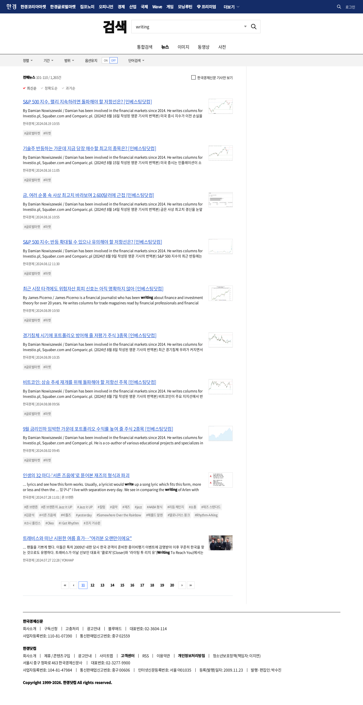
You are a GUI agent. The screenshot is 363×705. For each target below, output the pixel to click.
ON (105, 60)
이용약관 (163, 655)
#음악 (113, 507)
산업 (132, 6)
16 (132, 585)
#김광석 (29, 515)
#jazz (138, 507)
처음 (65, 585)
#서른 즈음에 (47, 515)
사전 (222, 47)
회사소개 (29, 628)
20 (172, 585)
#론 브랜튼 (31, 507)
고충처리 (72, 628)
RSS (145, 655)
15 (122, 585)
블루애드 (115, 628)
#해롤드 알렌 (154, 515)
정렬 (26, 60)
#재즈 (126, 507)
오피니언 (106, 6)
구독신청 (51, 628)
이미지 (183, 47)
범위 (67, 60)
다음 (182, 585)
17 (142, 585)
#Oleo (49, 523)
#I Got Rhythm (69, 523)
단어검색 (134, 60)
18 (152, 585)
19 (162, 585)
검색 (115, 26)
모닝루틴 (185, 6)
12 (92, 585)
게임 (170, 6)
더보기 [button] (229, 6)
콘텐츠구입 (61, 655)
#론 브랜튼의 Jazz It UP (56, 507)
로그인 (350, 6)
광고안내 (93, 628)
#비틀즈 (66, 515)
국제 (144, 6)
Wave (157, 6)
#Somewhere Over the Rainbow (119, 515)
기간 (47, 60)
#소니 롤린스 (32, 523)
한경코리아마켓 (33, 6)
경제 (121, 6)
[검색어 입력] (189, 26)
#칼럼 (101, 507)
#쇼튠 (192, 507)
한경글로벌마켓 (62, 6)
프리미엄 (209, 6)
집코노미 (87, 6)
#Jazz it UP (85, 507)
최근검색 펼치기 (241, 26)
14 (112, 585)
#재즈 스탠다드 (211, 507)
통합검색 (145, 47)
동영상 (203, 47)
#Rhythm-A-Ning (206, 515)
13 (102, 585)
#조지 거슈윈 (92, 523)
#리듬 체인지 (175, 507)
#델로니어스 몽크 (179, 515)
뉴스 (165, 47)
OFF (113, 60)
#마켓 (47, 133)
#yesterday (83, 515)
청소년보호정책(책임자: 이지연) (236, 655)
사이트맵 (106, 655)
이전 (73, 585)
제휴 (47, 655)
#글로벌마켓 (32, 133)
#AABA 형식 (154, 507)
